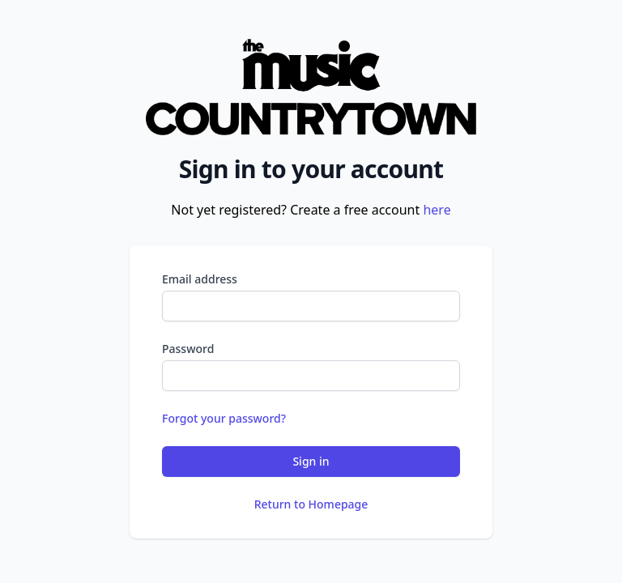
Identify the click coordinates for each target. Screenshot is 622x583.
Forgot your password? (224, 418)
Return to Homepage (311, 504)
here (436, 210)
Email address (199, 279)
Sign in (310, 461)
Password (188, 348)
